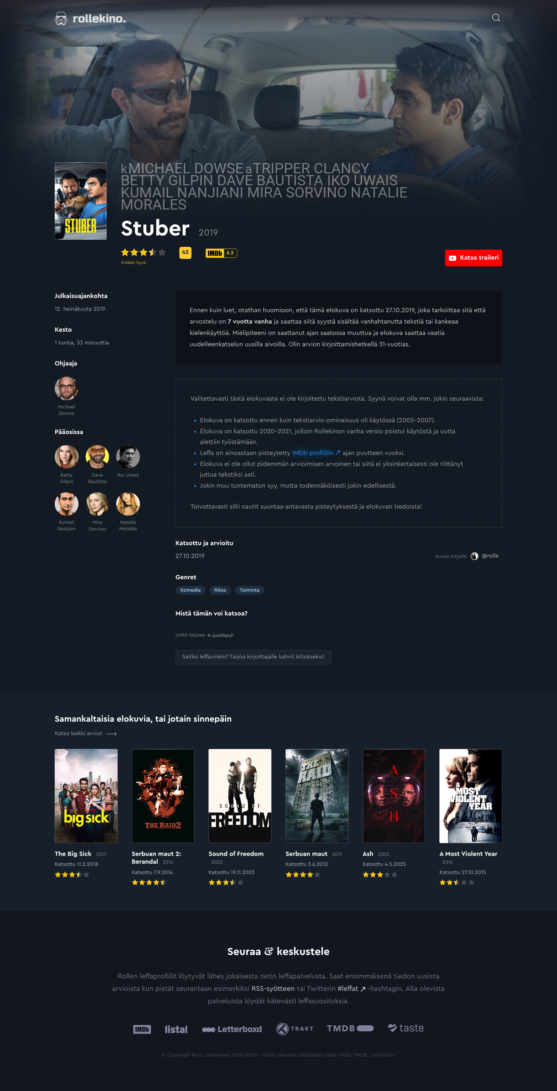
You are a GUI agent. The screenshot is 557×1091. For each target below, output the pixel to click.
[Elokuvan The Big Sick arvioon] (86, 814)
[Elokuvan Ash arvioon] (394, 814)
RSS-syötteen (273, 988)
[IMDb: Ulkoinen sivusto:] (142, 1028)
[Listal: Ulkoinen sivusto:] (174, 1028)
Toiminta (249, 590)
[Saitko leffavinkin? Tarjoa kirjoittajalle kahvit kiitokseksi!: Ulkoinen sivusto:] (253, 657)
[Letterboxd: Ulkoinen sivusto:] (232, 1028)
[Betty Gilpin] (67, 465)
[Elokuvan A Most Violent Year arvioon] (470, 818)
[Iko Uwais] (128, 465)
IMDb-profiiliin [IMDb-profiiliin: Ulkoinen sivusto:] (313, 453)
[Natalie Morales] (128, 512)
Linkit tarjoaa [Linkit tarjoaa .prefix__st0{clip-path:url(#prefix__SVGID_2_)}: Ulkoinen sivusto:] (204, 635)
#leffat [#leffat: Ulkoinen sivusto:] (348, 988)
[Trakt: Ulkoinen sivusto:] (296, 1028)
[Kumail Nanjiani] (67, 512)
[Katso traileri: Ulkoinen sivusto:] (473, 252)
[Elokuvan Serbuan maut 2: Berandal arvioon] (163, 818)
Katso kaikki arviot (86, 733)
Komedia (190, 590)
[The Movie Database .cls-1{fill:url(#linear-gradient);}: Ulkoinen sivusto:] (350, 1028)
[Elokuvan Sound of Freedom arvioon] (240, 818)
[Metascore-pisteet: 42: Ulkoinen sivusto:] (240, 253)
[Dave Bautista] (97, 465)
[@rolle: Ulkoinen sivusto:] (485, 556)
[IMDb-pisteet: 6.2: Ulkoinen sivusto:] (276, 253)
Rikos (220, 590)
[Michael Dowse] (67, 396)
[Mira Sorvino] (97, 512)
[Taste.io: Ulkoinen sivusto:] (406, 1028)
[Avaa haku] (496, 14)
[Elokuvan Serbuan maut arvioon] (317, 814)
